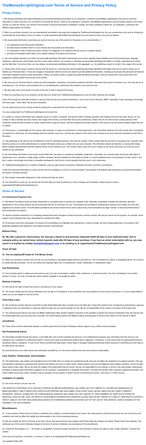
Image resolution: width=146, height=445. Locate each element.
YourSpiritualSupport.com (46, 243)
